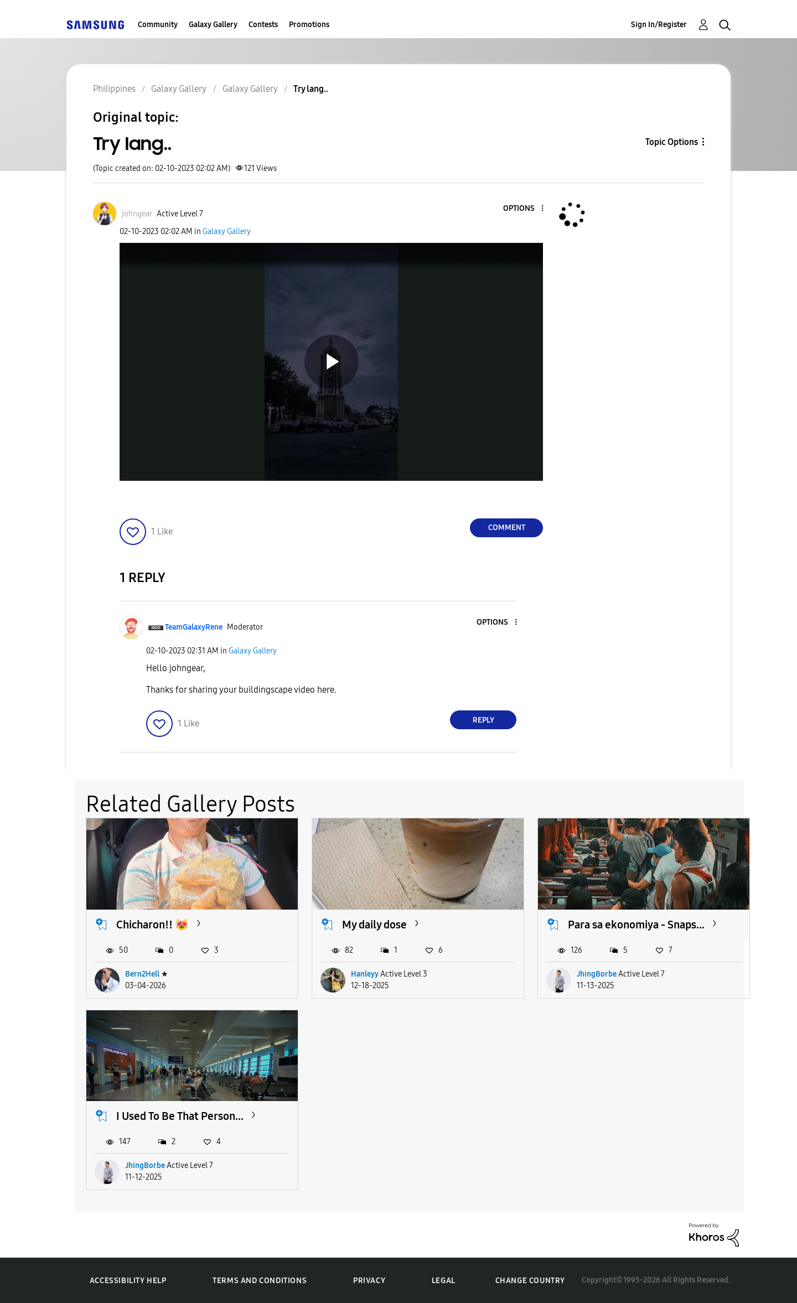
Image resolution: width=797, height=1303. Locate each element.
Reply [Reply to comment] (483, 720)
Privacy (369, 1280)
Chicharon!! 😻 (152, 924)
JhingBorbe (597, 974)
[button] (524, 209)
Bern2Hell (142, 974)
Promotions (309, 24)
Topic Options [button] (671, 142)
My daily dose (374, 924)
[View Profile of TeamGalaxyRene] (193, 627)
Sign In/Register (659, 24)
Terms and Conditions (260, 1280)
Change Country (530, 1280)
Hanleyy (365, 974)
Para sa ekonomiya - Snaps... (636, 924)
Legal (444, 1280)
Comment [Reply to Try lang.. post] (506, 527)
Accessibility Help (128, 1280)
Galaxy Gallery (213, 24)
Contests (263, 24)
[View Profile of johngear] (137, 214)
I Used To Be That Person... (180, 1116)
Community (158, 24)
